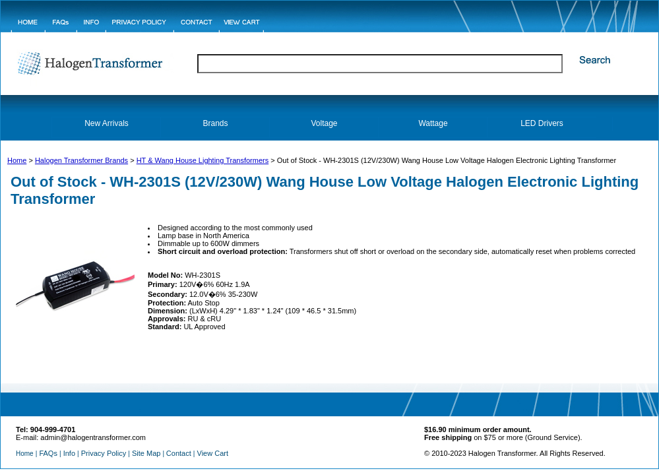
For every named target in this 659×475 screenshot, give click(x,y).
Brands (215, 123)
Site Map (146, 453)
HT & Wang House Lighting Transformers (203, 160)
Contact (178, 453)
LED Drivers (541, 123)
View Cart (212, 453)
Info (69, 453)
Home (16, 160)
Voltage (324, 123)
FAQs (48, 453)
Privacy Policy (103, 453)
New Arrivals (106, 123)
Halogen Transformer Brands (81, 160)
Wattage (432, 123)
